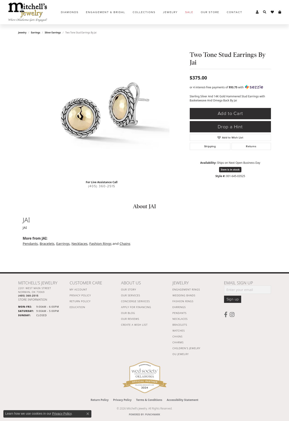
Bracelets (47, 243)
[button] (257, 12)
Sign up (233, 299)
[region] (101, 109)
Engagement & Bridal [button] (105, 12)
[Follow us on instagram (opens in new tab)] (232, 314)
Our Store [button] (210, 12)
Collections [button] (144, 12)
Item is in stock (230, 169)
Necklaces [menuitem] (180, 318)
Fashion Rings (100, 243)
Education (77, 307)
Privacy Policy (80, 295)
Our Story (128, 289)
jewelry (22, 32)
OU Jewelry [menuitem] (181, 354)
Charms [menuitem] (178, 342)
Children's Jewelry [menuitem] (187, 348)
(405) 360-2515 (101, 186)
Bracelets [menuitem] (180, 324)
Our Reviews (130, 318)
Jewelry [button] (170, 12)
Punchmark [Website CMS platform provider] (152, 414)
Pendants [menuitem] (180, 313)
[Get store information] (32, 300)
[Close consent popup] (87, 413)
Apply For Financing (136, 307)
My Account (78, 289)
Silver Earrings (53, 32)
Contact (234, 12)
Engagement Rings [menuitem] (186, 289)
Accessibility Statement (182, 400)
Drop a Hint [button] (230, 127)
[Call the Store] (28, 295)
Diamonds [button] (70, 12)
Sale (189, 12)
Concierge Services (135, 301)
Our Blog (128, 313)
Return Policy (80, 301)
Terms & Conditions (149, 400)
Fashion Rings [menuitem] (183, 301)
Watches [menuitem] (179, 330)
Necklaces (80, 243)
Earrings (35, 32)
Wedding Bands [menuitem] (184, 295)
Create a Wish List (134, 324)
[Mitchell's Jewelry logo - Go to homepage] (27, 12)
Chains (125, 243)
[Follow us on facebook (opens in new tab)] (225, 314)
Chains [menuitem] (178, 336)
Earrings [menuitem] (179, 307)
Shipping (210, 146)
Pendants (30, 243)
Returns (251, 146)
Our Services (130, 295)
